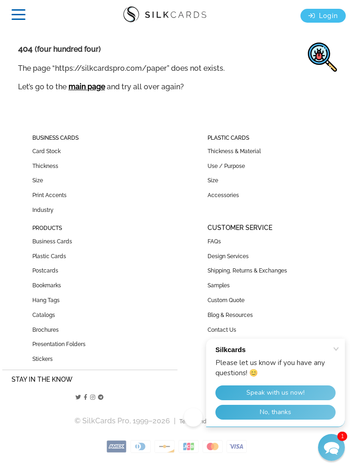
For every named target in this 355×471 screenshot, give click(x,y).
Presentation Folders (59, 344)
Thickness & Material (234, 151)
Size (37, 180)
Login (323, 15)
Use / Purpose (226, 166)
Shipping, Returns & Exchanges (247, 270)
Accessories (223, 195)
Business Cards (52, 241)
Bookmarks (46, 285)
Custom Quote (226, 300)
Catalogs (43, 315)
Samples (219, 285)
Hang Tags (46, 300)
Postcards (45, 270)
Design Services (228, 256)
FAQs (214, 241)
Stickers (42, 359)
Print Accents (49, 195)
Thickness (45, 166)
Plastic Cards (49, 256)
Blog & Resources (230, 315)
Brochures (45, 330)
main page (86, 86)
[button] (331, 447)
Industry (43, 210)
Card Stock (46, 151)
